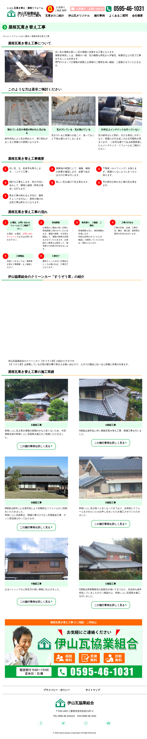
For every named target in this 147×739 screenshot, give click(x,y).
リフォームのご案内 (24, 16)
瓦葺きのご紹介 (51, 16)
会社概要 (137, 16)
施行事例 (97, 16)
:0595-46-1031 (64, 718)
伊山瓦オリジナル (76, 16)
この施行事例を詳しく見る (35, 446)
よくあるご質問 (117, 16)
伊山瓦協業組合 (30, 13)
